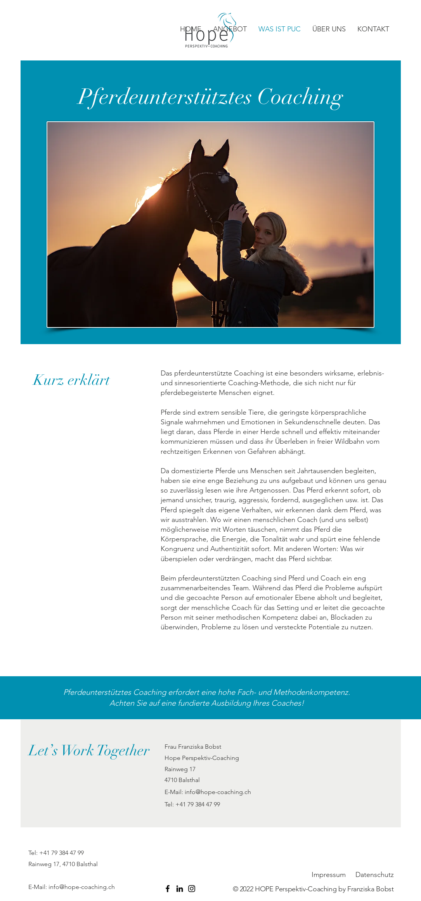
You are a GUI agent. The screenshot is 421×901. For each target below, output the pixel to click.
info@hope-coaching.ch (218, 792)
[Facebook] (167, 888)
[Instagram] (191, 888)
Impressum (329, 874)
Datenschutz (374, 874)
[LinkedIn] (179, 888)
